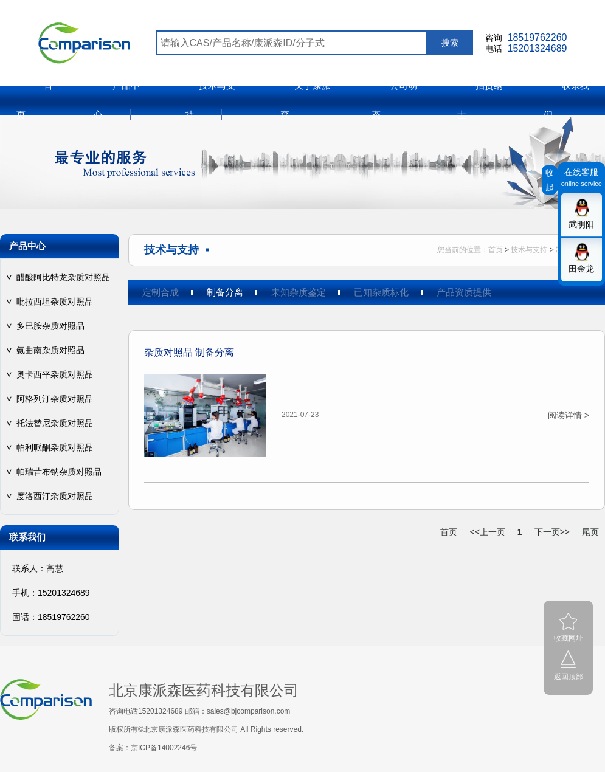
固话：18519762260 (51, 617)
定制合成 (160, 292)
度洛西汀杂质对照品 (54, 496)
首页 (495, 250)
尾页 (590, 532)
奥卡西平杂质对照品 (54, 374)
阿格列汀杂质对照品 (54, 399)
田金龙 (581, 269)
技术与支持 (529, 250)
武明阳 (581, 224)
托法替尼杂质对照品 (54, 423)
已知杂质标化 (381, 292)
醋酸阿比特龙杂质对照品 (63, 277)
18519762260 (537, 37)
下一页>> (552, 532)
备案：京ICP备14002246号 (153, 747)
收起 (549, 180)
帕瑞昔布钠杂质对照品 (59, 472)
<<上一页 (487, 532)
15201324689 (537, 48)
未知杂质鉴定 (298, 292)
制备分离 (225, 292)
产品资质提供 (464, 292)
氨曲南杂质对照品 (50, 350)
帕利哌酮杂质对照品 (54, 447)
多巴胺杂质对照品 (50, 326)
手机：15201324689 (51, 593)
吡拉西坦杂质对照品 (54, 301)
